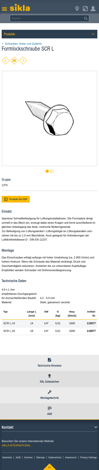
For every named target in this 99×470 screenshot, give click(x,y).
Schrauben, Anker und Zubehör (22, 43)
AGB (18, 457)
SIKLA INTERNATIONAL (16, 445)
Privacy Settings (88, 457)
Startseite (7, 457)
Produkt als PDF (15, 199)
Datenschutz (55, 457)
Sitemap (40, 457)
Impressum (70, 457)
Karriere (28, 457)
